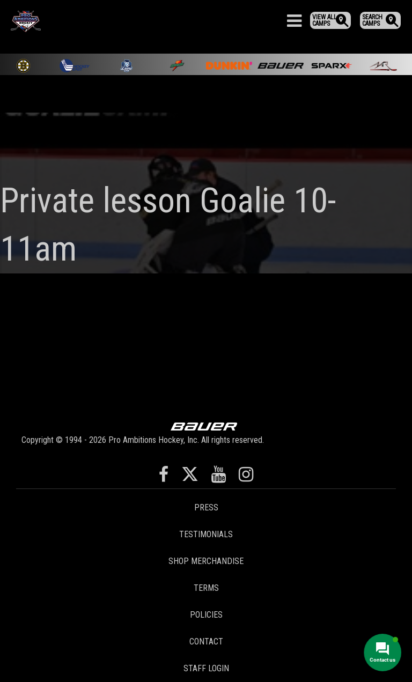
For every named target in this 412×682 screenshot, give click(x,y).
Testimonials (206, 534)
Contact (206, 641)
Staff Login (206, 668)
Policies (206, 615)
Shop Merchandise (206, 561)
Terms (206, 588)
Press (206, 507)
